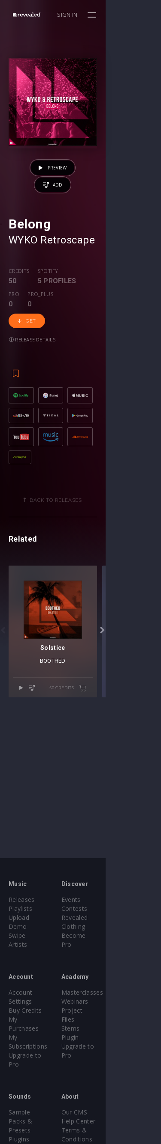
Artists (18, 935)
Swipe (17, 926)
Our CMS (102, 1076)
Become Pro (107, 926)
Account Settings (33, 983)
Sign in (123, 14)
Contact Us (105, 1121)
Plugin (98, 1019)
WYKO (23, 278)
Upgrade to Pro (31, 1019)
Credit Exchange (32, 1103)
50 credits (123, 771)
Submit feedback (113, 1112)
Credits (19, 309)
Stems (98, 1010)
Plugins (19, 1094)
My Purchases (29, 1001)
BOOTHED (81, 744)
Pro (90, 309)
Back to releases (84, 528)
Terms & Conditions (118, 1094)
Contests (102, 908)
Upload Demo (29, 917)
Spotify (48, 309)
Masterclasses (110, 983)
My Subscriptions (33, 1010)
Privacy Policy (109, 1103)
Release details (71, 336)
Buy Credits (25, 992)
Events (99, 899)
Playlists (20, 908)
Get (27, 336)
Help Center (106, 1085)
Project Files (107, 1001)
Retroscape (67, 278)
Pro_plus (116, 309)
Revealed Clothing (115, 917)
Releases (22, 899)
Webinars (102, 992)
